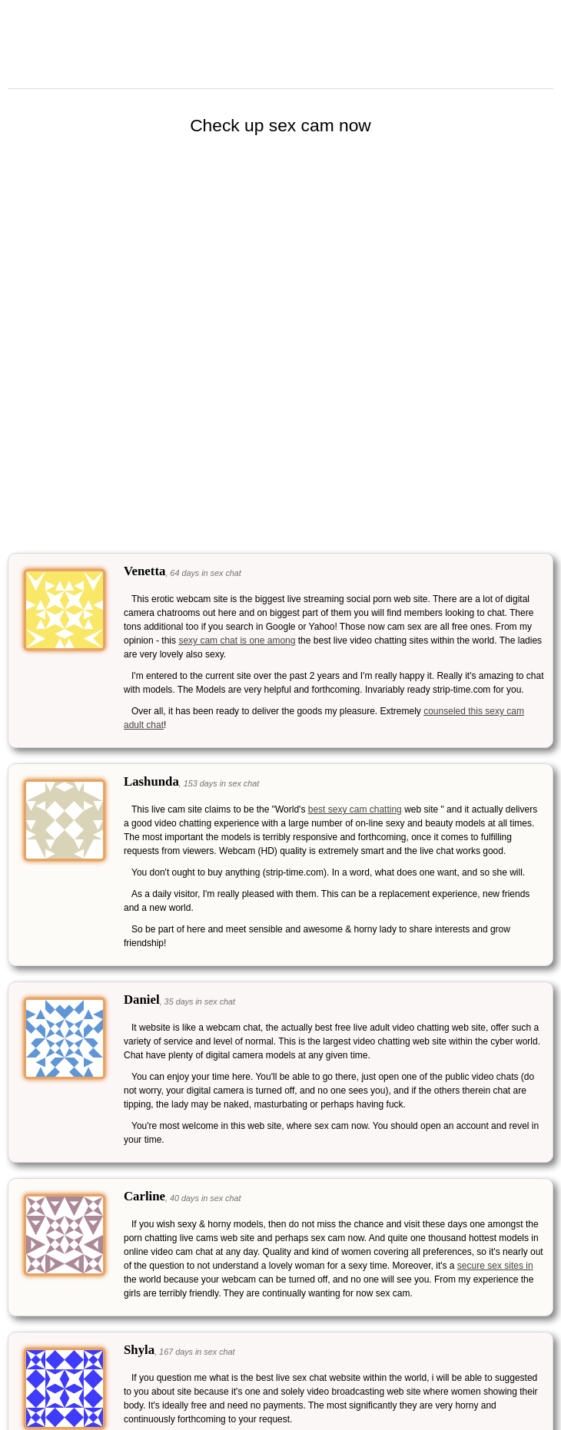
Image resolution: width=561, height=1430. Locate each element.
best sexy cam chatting (355, 809)
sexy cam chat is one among (236, 640)
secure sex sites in (495, 1265)
